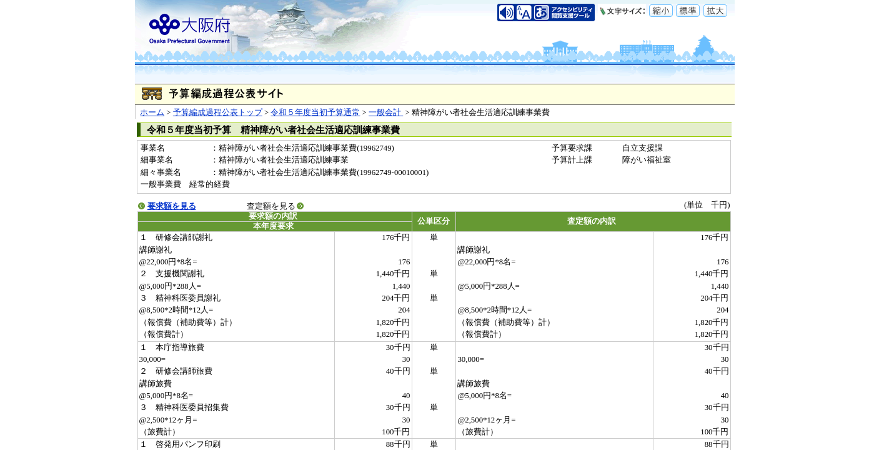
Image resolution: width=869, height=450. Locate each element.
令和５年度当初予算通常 (315, 112)
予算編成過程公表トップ (217, 112)
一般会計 (386, 112)
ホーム (152, 112)
